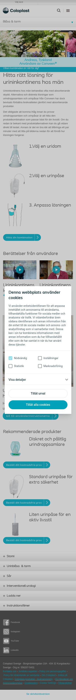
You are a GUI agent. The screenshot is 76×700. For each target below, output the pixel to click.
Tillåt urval (38, 393)
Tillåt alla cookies (38, 405)
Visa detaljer (17, 380)
